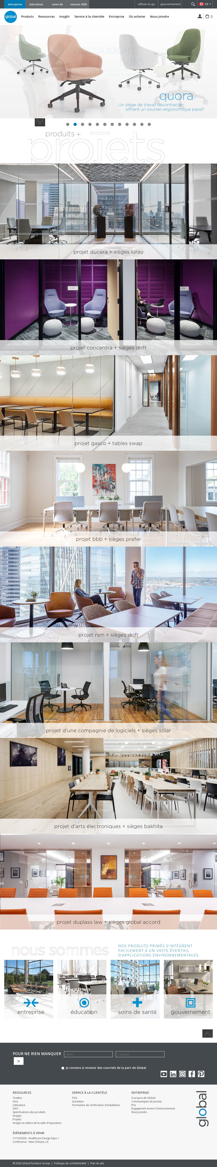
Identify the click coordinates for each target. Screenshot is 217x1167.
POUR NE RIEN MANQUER (37, 1053)
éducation (36, 4)
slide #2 (75, 124)
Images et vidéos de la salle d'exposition (37, 1123)
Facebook (192, 1074)
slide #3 (82, 124)
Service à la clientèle (89, 16)
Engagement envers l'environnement (153, 1108)
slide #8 (119, 124)
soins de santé (57, 5)
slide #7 (112, 124)
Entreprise (116, 16)
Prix (133, 1105)
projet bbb (90, 539)
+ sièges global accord (132, 922)
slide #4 (90, 124)
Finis (15, 1101)
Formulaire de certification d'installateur (96, 1105)
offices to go (146, 4)
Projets (17, 1119)
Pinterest (201, 1074)
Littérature (19, 1105)
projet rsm (92, 635)
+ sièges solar (154, 730)
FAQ (74, 1098)
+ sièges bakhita (142, 826)
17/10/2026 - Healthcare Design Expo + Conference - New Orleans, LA (36, 1140)
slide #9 (127, 124)
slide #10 (134, 124)
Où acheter (137, 16)
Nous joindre (159, 16)
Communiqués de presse (146, 1101)
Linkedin (173, 1074)
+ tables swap (125, 443)
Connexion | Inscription (200, 16)
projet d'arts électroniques (88, 826)
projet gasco (91, 443)
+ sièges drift (130, 348)
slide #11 (141, 124)
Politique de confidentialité (70, 1163)
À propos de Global (143, 1098)
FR (206, 4)
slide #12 (149, 124)
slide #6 (104, 124)
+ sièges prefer (122, 539)
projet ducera (91, 252)
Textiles (17, 1098)
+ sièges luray (126, 252)
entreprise (15, 4)
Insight (64, 16)
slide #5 (97, 124)
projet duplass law (80, 922)
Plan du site (97, 1163)
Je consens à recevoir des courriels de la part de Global (103, 1068)
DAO (15, 1108)
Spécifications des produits (29, 1112)
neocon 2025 (78, 4)
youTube (164, 1074)
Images (17, 1116)
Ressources (46, 16)
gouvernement (170, 4)
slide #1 (67, 124)
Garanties (78, 1101)
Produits (27, 16)
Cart (208, 19)
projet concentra (92, 348)
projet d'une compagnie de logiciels (91, 730)
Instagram (182, 1074)
